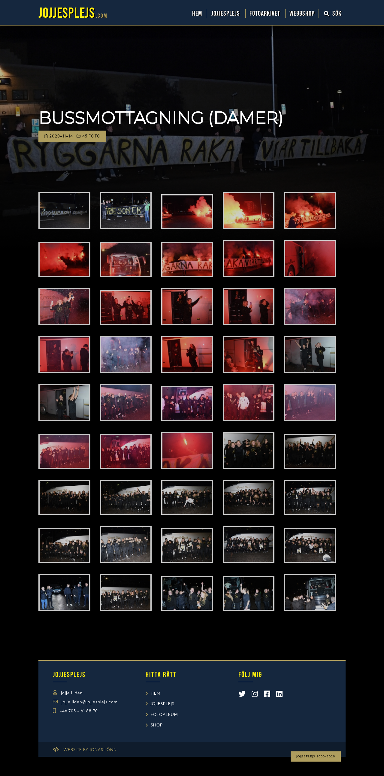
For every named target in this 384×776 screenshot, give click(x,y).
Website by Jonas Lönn (90, 750)
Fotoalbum (164, 715)
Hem (197, 13)
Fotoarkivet (265, 13)
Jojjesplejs (226, 13)
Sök (333, 13)
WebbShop (302, 13)
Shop (157, 725)
